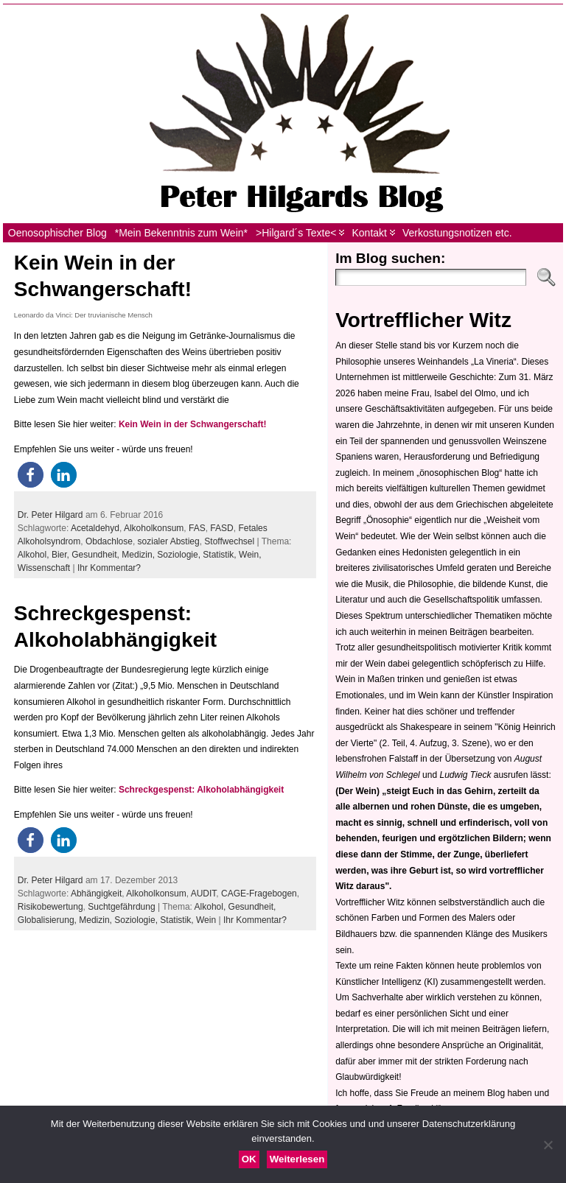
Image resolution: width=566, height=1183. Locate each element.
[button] (30, 475)
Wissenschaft (44, 568)
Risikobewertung (50, 907)
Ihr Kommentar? (109, 568)
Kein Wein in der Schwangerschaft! (192, 424)
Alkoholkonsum (154, 528)
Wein (206, 920)
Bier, (61, 555)
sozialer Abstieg (169, 541)
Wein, (250, 555)
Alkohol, (35, 555)
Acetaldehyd (95, 528)
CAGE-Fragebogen (259, 893)
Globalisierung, (48, 920)
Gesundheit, (96, 555)
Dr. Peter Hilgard (50, 515)
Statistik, (221, 555)
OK (249, 1159)
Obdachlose (109, 541)
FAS (197, 528)
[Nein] (547, 1144)
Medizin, (139, 555)
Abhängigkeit (96, 893)
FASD (221, 528)
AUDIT (204, 893)
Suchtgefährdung (121, 907)
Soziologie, (180, 555)
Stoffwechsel (229, 541)
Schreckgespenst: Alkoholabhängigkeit (201, 789)
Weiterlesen (297, 1159)
